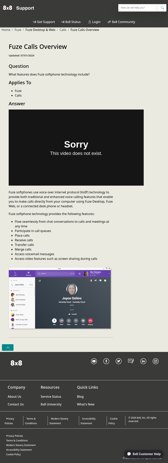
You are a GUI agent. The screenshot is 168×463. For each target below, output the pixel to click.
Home (6, 30)
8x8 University (51, 404)
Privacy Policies (9, 421)
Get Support (46, 22)
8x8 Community (123, 22)
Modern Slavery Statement (58, 421)
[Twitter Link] (119, 366)
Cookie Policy (112, 421)
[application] (142, 454)
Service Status (51, 396)
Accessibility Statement (88, 421)
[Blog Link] (131, 366)
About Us (14, 396)
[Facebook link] (106, 366)
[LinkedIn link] (143, 366)
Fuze (17, 30)
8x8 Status (73, 22)
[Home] (18, 8)
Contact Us (16, 404)
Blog (80, 396)
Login (94, 22)
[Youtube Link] (94, 366)
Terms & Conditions (31, 421)
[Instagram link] (156, 366)
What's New (85, 404)
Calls (63, 30)
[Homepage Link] (16, 362)
